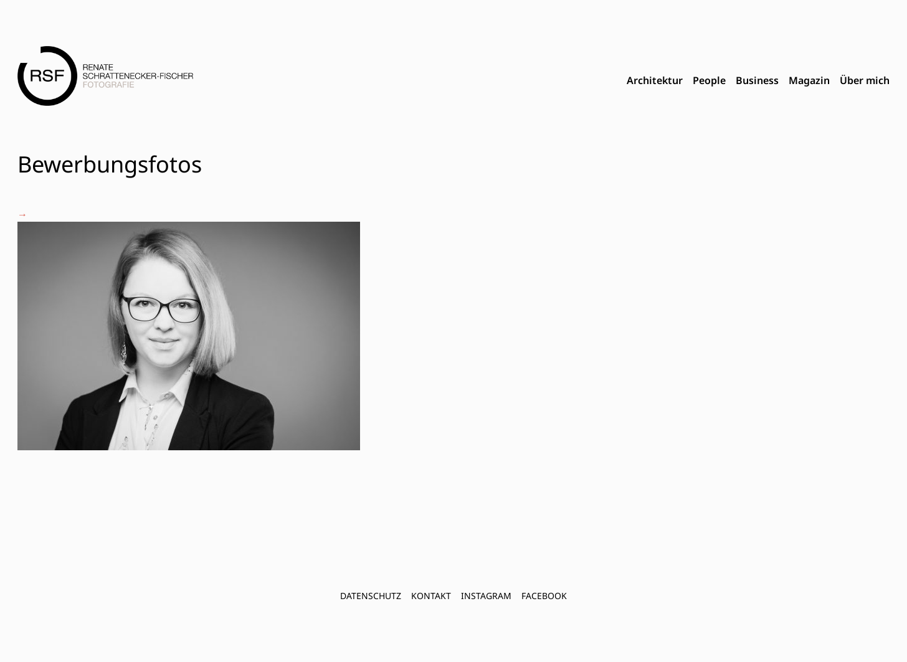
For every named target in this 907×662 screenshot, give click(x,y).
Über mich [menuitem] (865, 80)
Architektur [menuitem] (655, 80)
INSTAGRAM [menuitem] (486, 596)
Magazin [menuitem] (809, 80)
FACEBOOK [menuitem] (544, 596)
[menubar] (758, 81)
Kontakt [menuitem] (431, 596)
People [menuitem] (709, 80)
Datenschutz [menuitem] (370, 596)
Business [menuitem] (757, 80)
